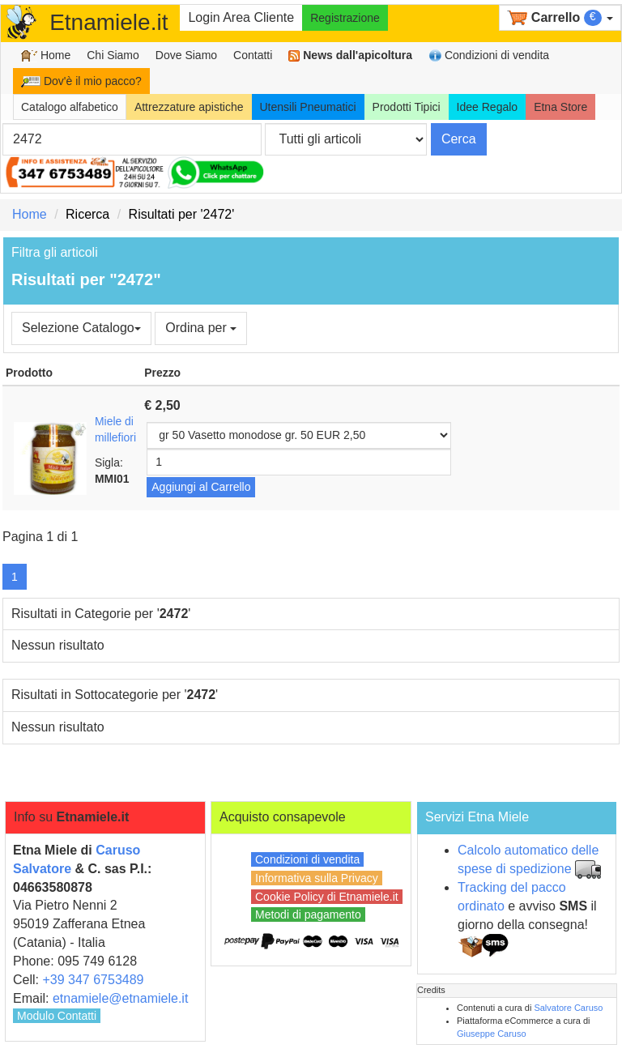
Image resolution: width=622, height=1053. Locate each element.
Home (45, 55)
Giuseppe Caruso (491, 1033)
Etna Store (560, 106)
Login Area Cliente (241, 17)
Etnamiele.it (108, 22)
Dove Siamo (186, 55)
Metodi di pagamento (308, 914)
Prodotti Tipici (407, 106)
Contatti (252, 55)
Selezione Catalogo (81, 328)
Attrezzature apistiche (189, 106)
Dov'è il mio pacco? (81, 81)
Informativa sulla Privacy (316, 878)
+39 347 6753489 (92, 980)
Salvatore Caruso (568, 1008)
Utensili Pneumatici (308, 106)
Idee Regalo (487, 106)
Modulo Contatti (56, 1015)
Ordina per (200, 328)
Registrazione (345, 17)
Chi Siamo (113, 55)
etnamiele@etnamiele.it (120, 998)
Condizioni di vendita (488, 55)
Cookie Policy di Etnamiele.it (326, 896)
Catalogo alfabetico (69, 106)
